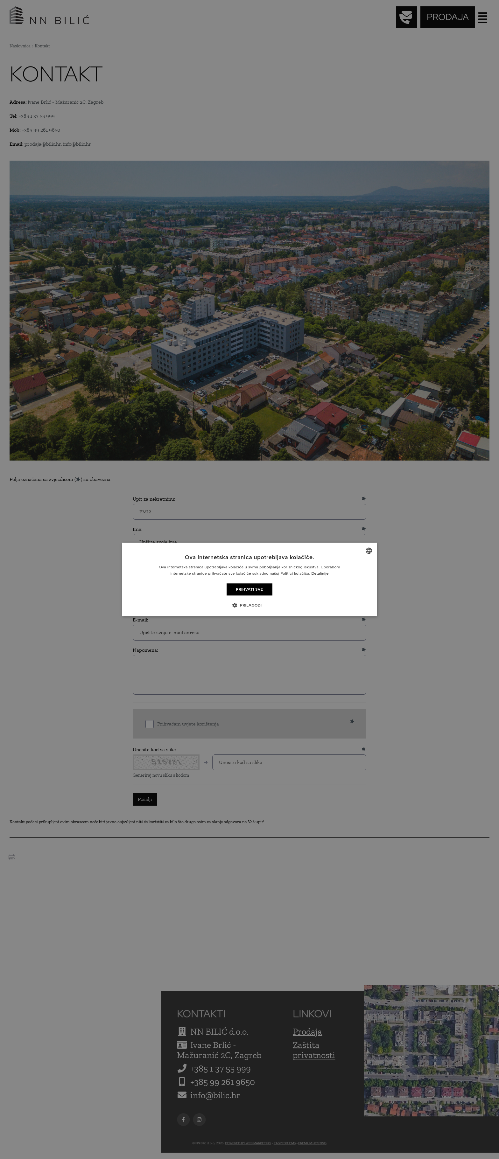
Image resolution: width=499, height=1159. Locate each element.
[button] (249, 605)
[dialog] (249, 579)
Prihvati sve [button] (249, 589)
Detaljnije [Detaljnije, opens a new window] (319, 574)
